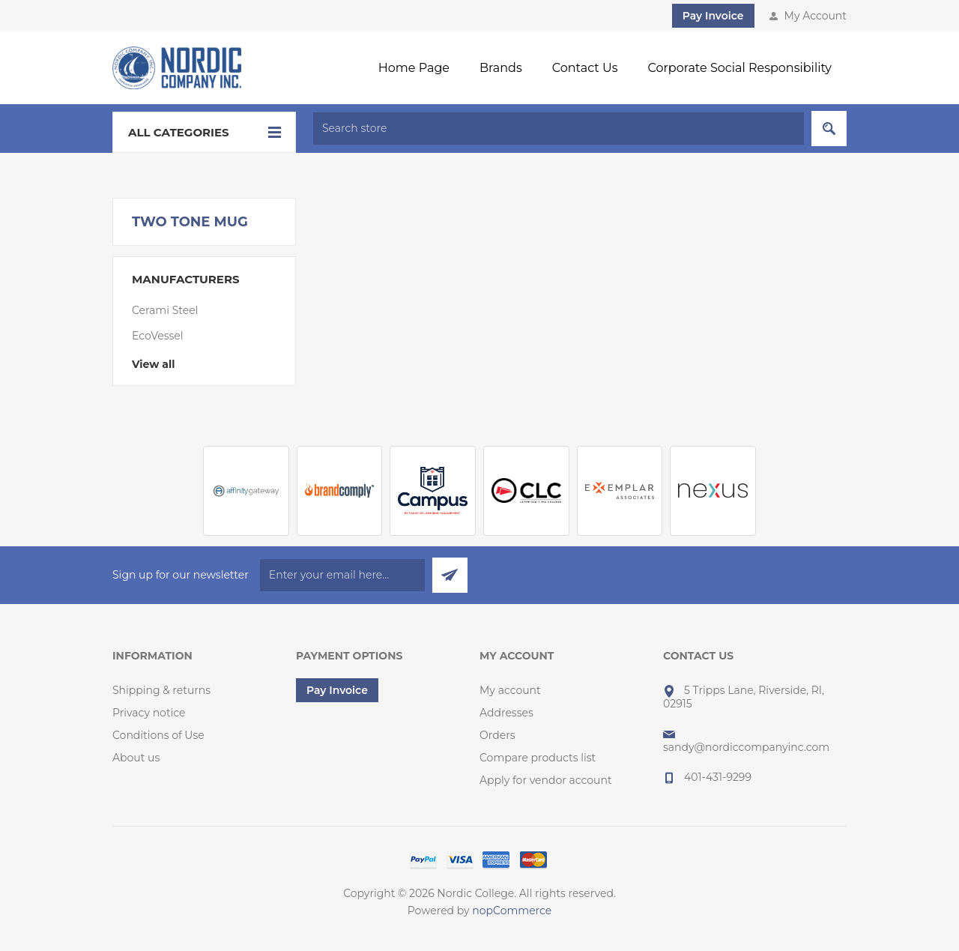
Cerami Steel (165, 310)
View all (153, 364)
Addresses (506, 712)
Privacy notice (149, 712)
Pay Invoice (713, 15)
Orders (497, 735)
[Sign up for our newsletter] (342, 575)
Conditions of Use (158, 735)
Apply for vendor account (546, 780)
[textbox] (558, 128)
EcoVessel (158, 335)
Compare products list (538, 757)
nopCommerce (511, 910)
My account (510, 690)
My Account (815, 15)
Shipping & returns (161, 690)
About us (136, 757)
